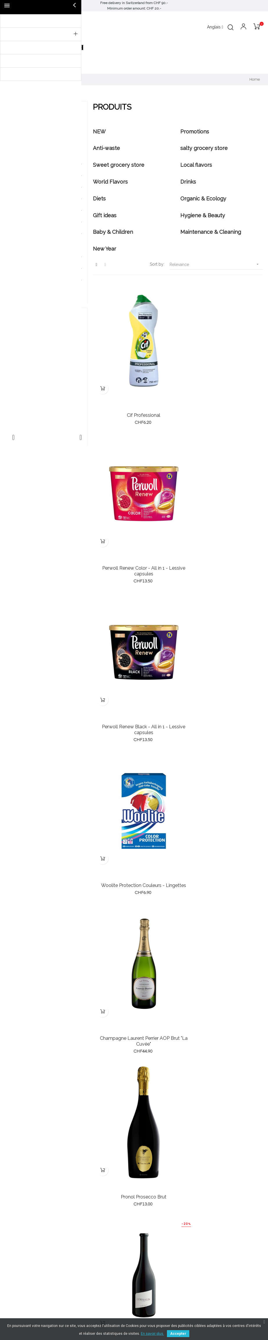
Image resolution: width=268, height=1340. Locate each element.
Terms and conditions (157, 1255)
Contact (144, 1276)
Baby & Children (32, 268)
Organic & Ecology (35, 233)
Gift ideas (26, 245)
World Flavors (30, 199)
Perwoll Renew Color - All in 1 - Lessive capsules (221, 396)
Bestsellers (15, 1255)
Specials (13, 1265)
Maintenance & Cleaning (39, 280)
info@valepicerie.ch (155, 1215)
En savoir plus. (152, 1334)
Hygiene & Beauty (34, 257)
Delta (46, 366)
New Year (26, 291)
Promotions (28, 141)
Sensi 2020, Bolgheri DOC (221, 804)
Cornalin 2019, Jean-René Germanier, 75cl (134, 807)
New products (19, 1244)
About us (145, 1244)
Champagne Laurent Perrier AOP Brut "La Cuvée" (134, 670)
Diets (21, 222)
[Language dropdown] (215, 27)
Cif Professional (134, 393)
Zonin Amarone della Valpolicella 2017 (221, 1072)
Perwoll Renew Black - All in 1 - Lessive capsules (134, 533)
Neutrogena (46, 396)
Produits (21, 115)
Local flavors (29, 187)
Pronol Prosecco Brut (221, 667)
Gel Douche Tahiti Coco (134, 941)
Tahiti (46, 406)
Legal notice (149, 1265)
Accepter (178, 1334)
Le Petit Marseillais (46, 386)
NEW (22, 129)
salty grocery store (35, 164)
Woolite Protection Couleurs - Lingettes (221, 533)
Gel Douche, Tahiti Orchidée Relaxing (134, 1072)
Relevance (216, 264)
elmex (46, 376)
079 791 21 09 (150, 1221)
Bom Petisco (46, 356)
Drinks (23, 210)
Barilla (46, 347)
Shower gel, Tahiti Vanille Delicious (221, 941)
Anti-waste (27, 152)
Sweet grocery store (36, 175)
